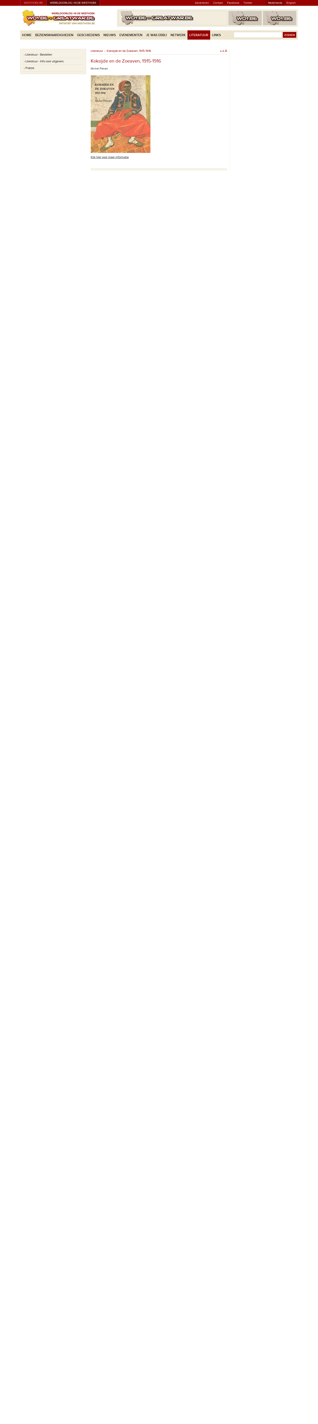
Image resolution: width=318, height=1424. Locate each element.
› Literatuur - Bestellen (38, 55)
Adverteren (202, 2)
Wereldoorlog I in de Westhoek (73, 2)
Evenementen (130, 35)
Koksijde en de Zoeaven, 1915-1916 (129, 51)
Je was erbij (156, 35)
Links (216, 35)
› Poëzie (29, 68)
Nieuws (109, 35)
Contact (218, 2)
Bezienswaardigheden (54, 35)
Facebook (233, 2)
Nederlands (275, 2)
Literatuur (198, 35)
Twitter (247, 2)
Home (26, 35)
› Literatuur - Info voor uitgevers (44, 61)
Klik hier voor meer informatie (110, 157)
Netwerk (178, 35)
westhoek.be (33, 2)
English (291, 2)
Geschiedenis (88, 35)
